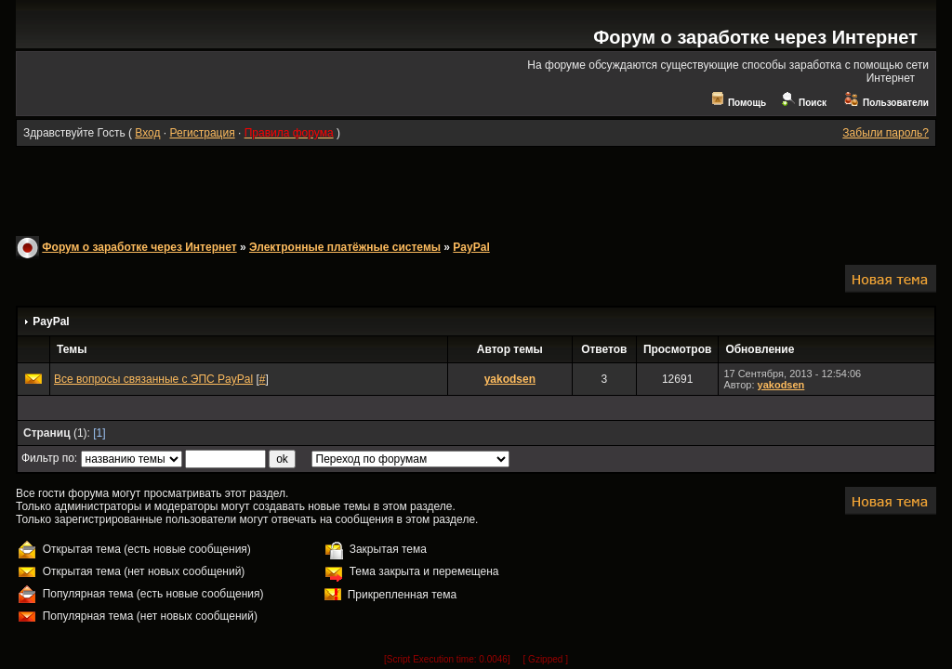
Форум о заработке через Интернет (755, 37)
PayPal (471, 247)
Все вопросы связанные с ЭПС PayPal (153, 379)
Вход (147, 132)
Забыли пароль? (885, 132)
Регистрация (201, 132)
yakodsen (510, 379)
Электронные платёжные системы (345, 247)
